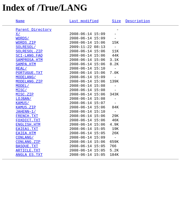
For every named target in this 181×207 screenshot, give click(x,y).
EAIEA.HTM (26, 155)
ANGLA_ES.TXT (29, 181)
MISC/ (21, 103)
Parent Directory (34, 31)
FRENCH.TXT (27, 134)
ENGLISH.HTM (28, 144)
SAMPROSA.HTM (29, 67)
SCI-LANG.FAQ (29, 62)
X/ (18, 36)
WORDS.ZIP (26, 46)
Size (116, 21)
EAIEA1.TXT (27, 150)
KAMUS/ (22, 119)
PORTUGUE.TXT (29, 82)
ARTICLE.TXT (28, 176)
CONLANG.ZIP (28, 165)
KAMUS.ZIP (26, 124)
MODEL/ (22, 98)
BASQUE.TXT (27, 170)
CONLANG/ (25, 160)
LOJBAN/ (24, 113)
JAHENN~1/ (26, 129)
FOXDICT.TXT (28, 139)
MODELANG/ (26, 88)
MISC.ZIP (25, 108)
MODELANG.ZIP (29, 93)
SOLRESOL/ (26, 51)
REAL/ (21, 77)
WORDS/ (22, 41)
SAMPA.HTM (26, 72)
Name (20, 21)
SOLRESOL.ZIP (29, 57)
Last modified (83, 21)
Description (137, 21)
